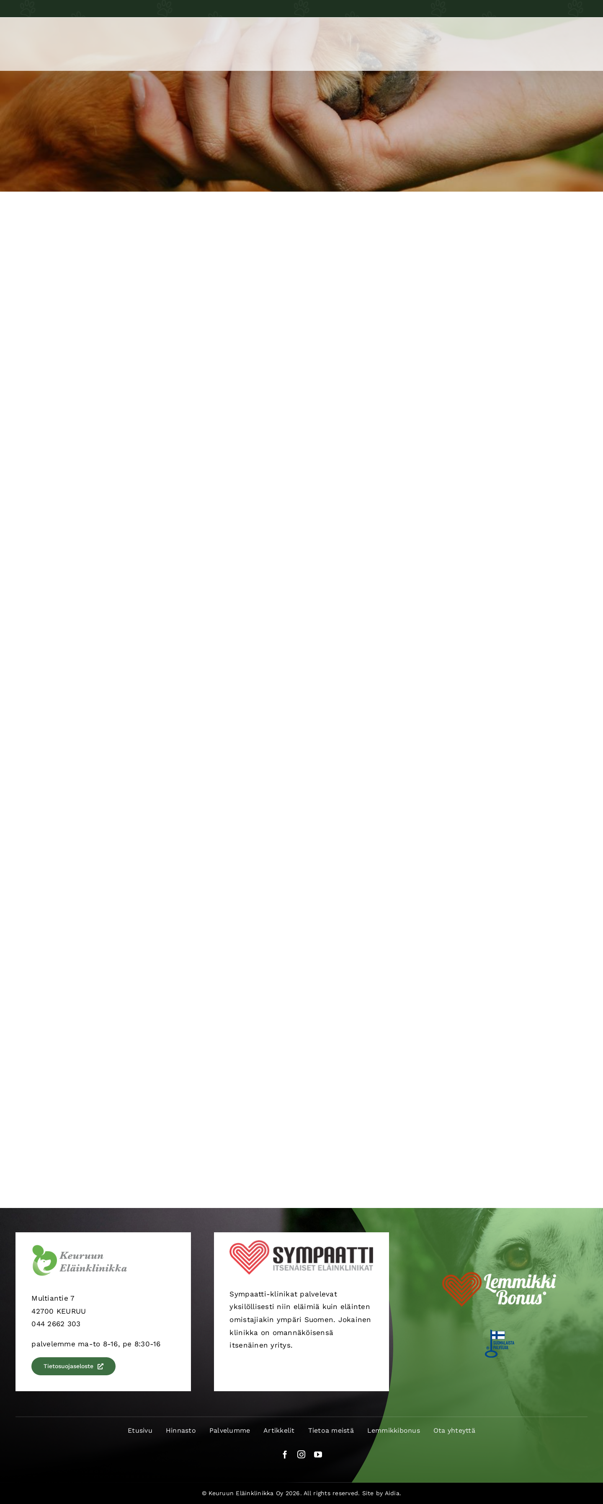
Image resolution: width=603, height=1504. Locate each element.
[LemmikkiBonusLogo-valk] (499, 1269)
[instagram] (301, 1454)
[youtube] (318, 1454)
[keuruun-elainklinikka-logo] (79, 1248)
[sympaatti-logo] (301, 1243)
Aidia (392, 1493)
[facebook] (285, 1454)
